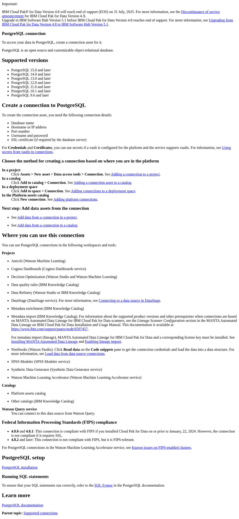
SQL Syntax (103, 485)
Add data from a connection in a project (47, 217)
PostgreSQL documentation (22, 505)
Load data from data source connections (75, 354)
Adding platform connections (75, 199)
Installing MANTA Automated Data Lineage (44, 342)
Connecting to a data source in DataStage (129, 300)
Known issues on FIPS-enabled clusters (161, 448)
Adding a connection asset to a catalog (102, 183)
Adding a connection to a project (135, 174)
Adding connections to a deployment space (103, 191)
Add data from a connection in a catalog (47, 225)
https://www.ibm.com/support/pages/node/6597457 (49, 329)
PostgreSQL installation (20, 467)
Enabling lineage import (103, 342)
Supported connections (41, 513)
